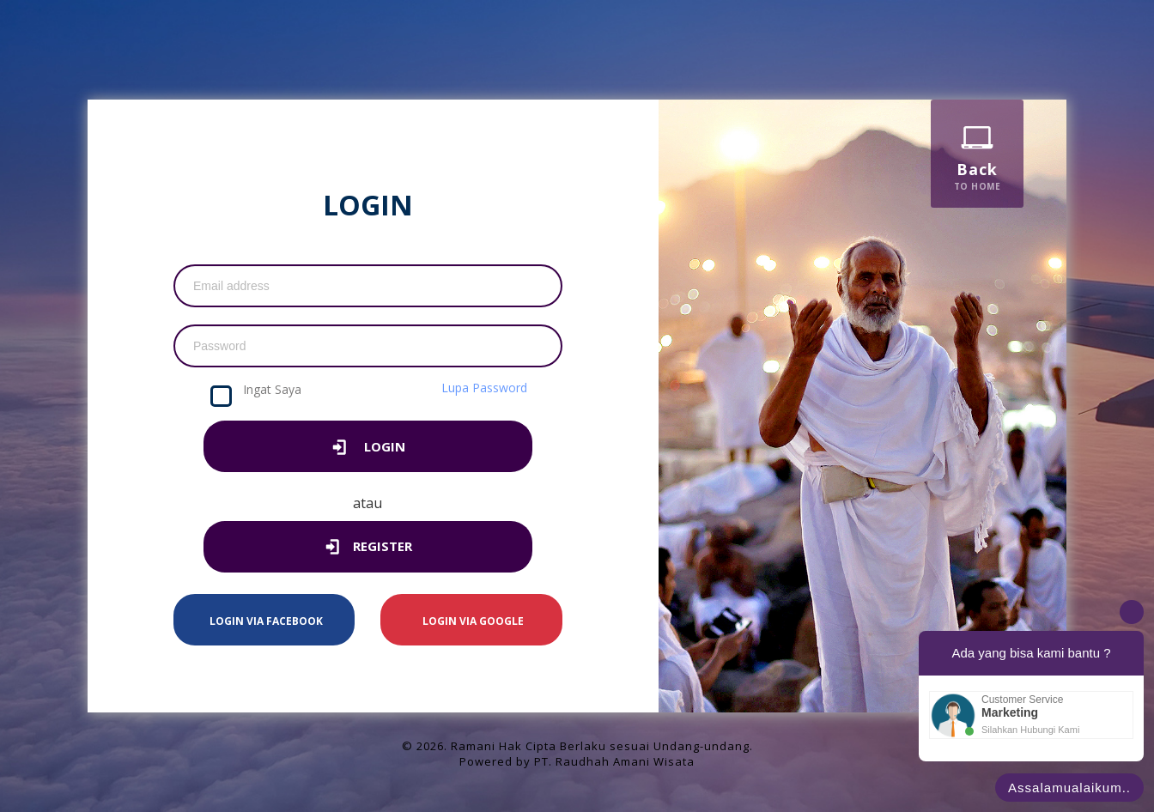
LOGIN (368, 448)
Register (367, 548)
